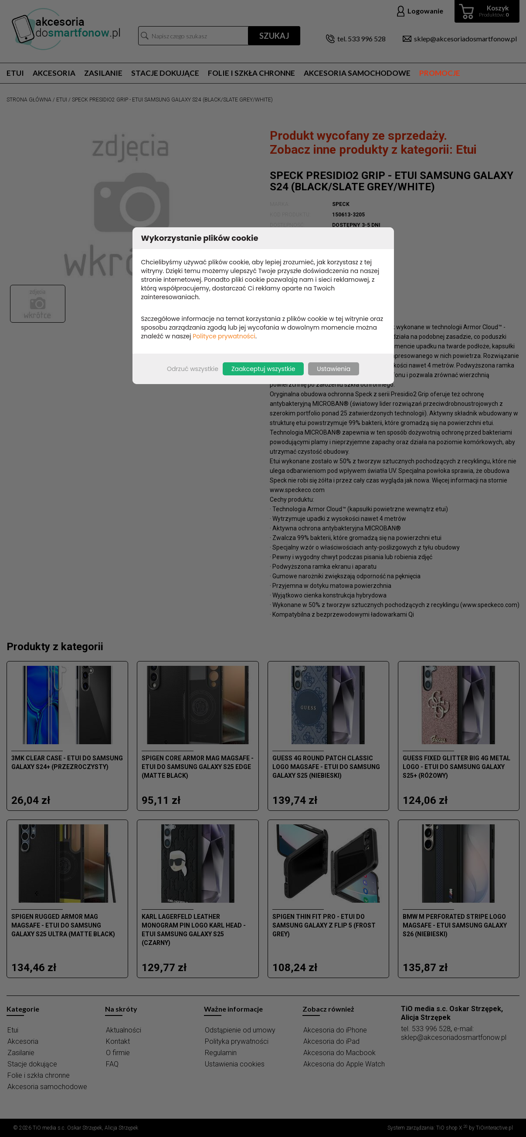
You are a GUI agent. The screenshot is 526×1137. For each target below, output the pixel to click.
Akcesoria (54, 73)
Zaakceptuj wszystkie (263, 368)
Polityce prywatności (224, 336)
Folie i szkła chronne (251, 73)
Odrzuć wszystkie (192, 368)
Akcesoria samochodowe (357, 73)
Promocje (439, 73)
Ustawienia (333, 368)
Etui (15, 73)
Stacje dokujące (165, 73)
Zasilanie (103, 73)
